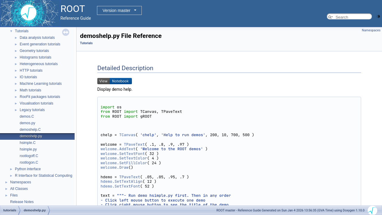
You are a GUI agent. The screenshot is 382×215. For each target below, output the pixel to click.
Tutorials (22, 31)
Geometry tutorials (34, 51)
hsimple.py (28, 149)
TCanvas (127, 134)
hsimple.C (28, 143)
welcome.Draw (115, 167)
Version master (116, 10)
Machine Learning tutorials (41, 84)
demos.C (27, 116)
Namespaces (20, 182)
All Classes (19, 189)
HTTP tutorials (31, 70)
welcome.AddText (118, 148)
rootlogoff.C (29, 156)
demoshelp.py (31, 136)
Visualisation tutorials (36, 103)
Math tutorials (30, 90)
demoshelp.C (30, 130)
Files (14, 195)
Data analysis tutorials (37, 38)
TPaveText (134, 144)
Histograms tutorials (35, 57)
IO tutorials (28, 77)
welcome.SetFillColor (124, 162)
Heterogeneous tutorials (39, 64)
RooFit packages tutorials (40, 97)
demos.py (27, 123)
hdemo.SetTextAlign (121, 181)
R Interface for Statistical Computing (43, 175)
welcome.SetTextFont (123, 153)
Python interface (28, 169)
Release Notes (22, 202)
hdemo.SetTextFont (120, 186)
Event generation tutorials (40, 44)
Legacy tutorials (32, 110)
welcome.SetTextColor (124, 158)
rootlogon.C (29, 162)
